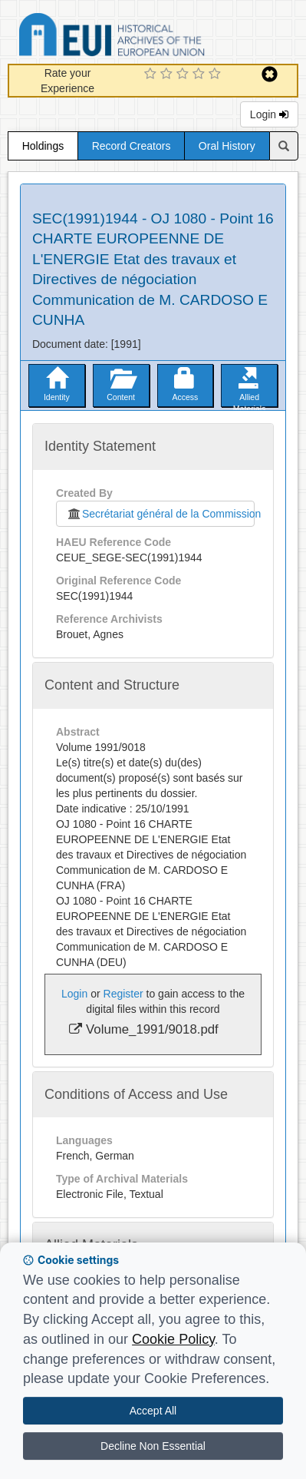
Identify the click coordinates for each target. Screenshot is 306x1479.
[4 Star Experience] (200, 74)
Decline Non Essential (153, 1446)
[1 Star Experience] (152, 74)
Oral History (227, 146)
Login (269, 114)
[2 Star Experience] (168, 74)
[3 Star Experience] (184, 74)
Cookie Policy (173, 1339)
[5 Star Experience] (217, 74)
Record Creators (131, 146)
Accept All (153, 1411)
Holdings (43, 146)
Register (123, 994)
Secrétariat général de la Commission (160, 513)
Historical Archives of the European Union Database (155, 37)
